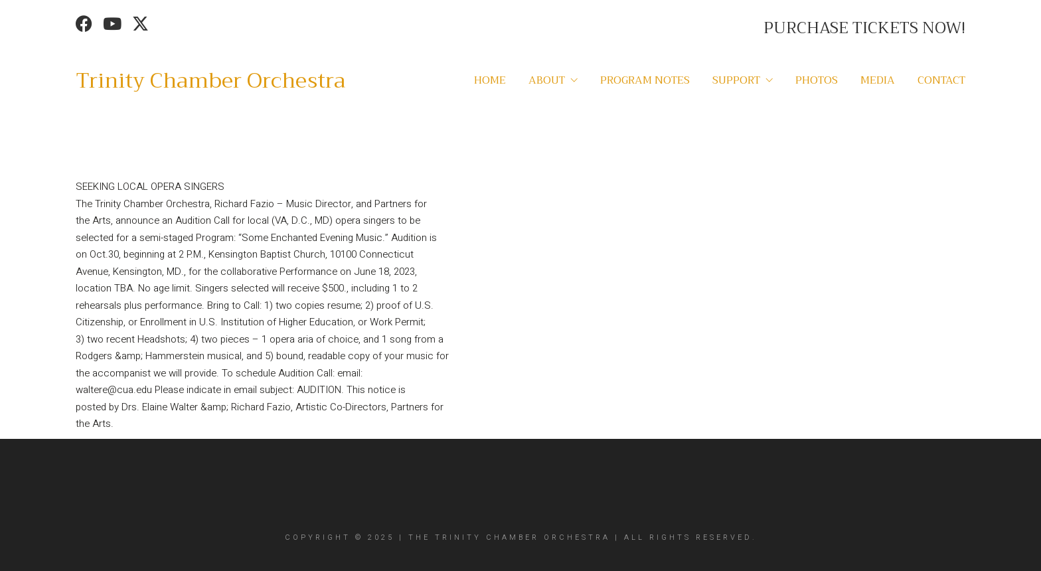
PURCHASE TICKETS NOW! (864, 28)
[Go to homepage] (210, 81)
